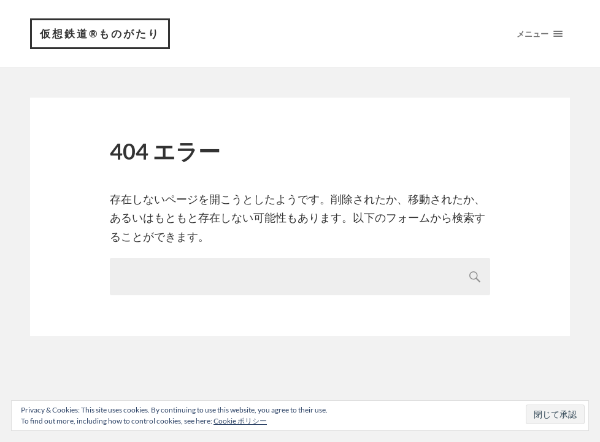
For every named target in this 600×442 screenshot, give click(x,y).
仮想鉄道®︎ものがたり (100, 33)
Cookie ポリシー (240, 420)
